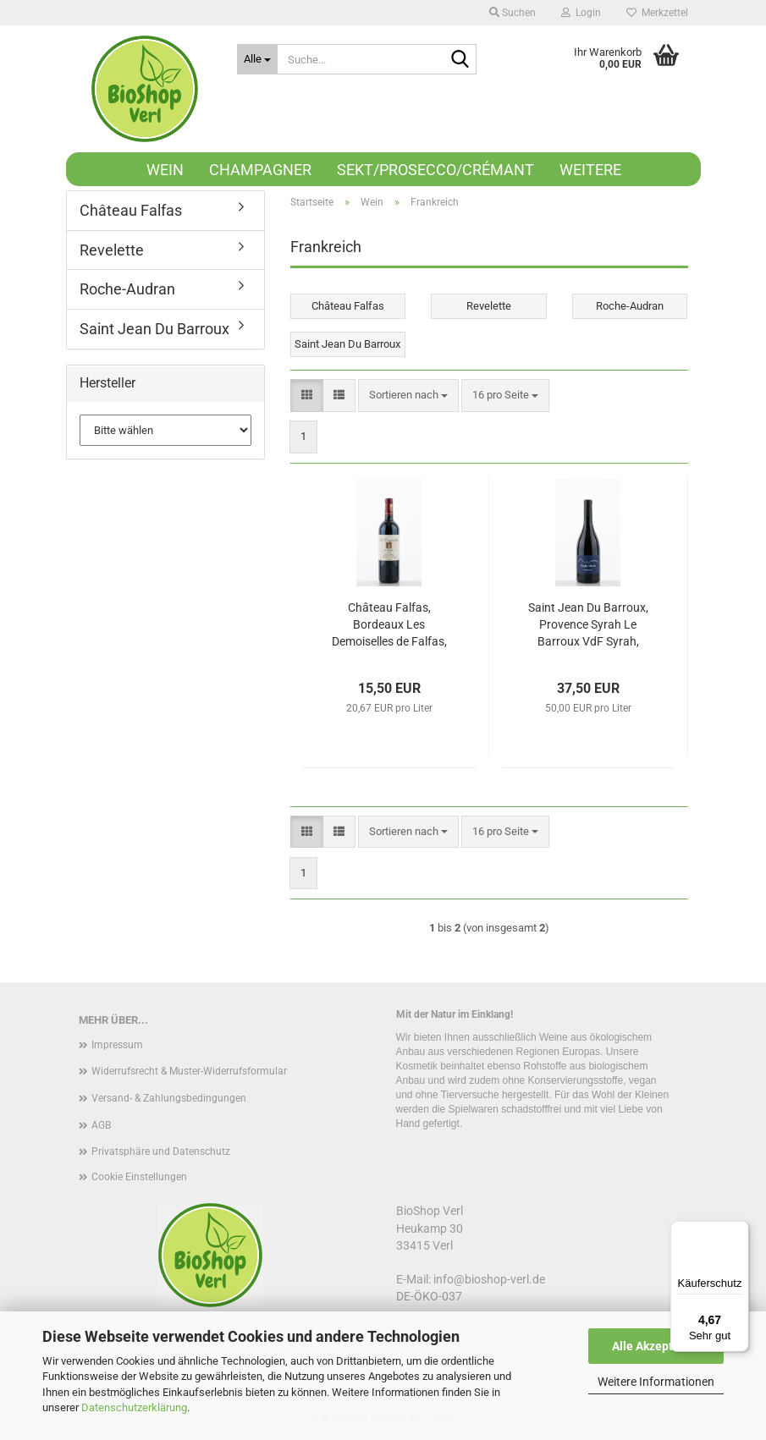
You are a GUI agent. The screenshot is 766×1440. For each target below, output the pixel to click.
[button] (306, 395)
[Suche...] (257, 59)
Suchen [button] (512, 13)
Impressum (117, 1045)
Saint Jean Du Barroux (154, 329)
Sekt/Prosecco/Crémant (435, 170)
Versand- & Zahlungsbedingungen (168, 1098)
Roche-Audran (127, 289)
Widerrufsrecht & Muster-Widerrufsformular (189, 1071)
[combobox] (408, 395)
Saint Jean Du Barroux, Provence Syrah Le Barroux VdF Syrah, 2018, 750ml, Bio (588, 625)
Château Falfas (131, 210)
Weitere (590, 170)
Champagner (260, 170)
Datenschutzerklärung (134, 1407)
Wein (165, 170)
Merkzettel (657, 13)
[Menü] (739, 1231)
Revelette (112, 250)
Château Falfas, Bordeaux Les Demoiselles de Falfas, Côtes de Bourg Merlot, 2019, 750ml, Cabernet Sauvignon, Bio (389, 625)
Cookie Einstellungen (139, 1177)
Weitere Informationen (656, 1381)
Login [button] (581, 13)
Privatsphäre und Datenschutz (160, 1151)
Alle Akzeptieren (656, 1346)
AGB (101, 1125)
